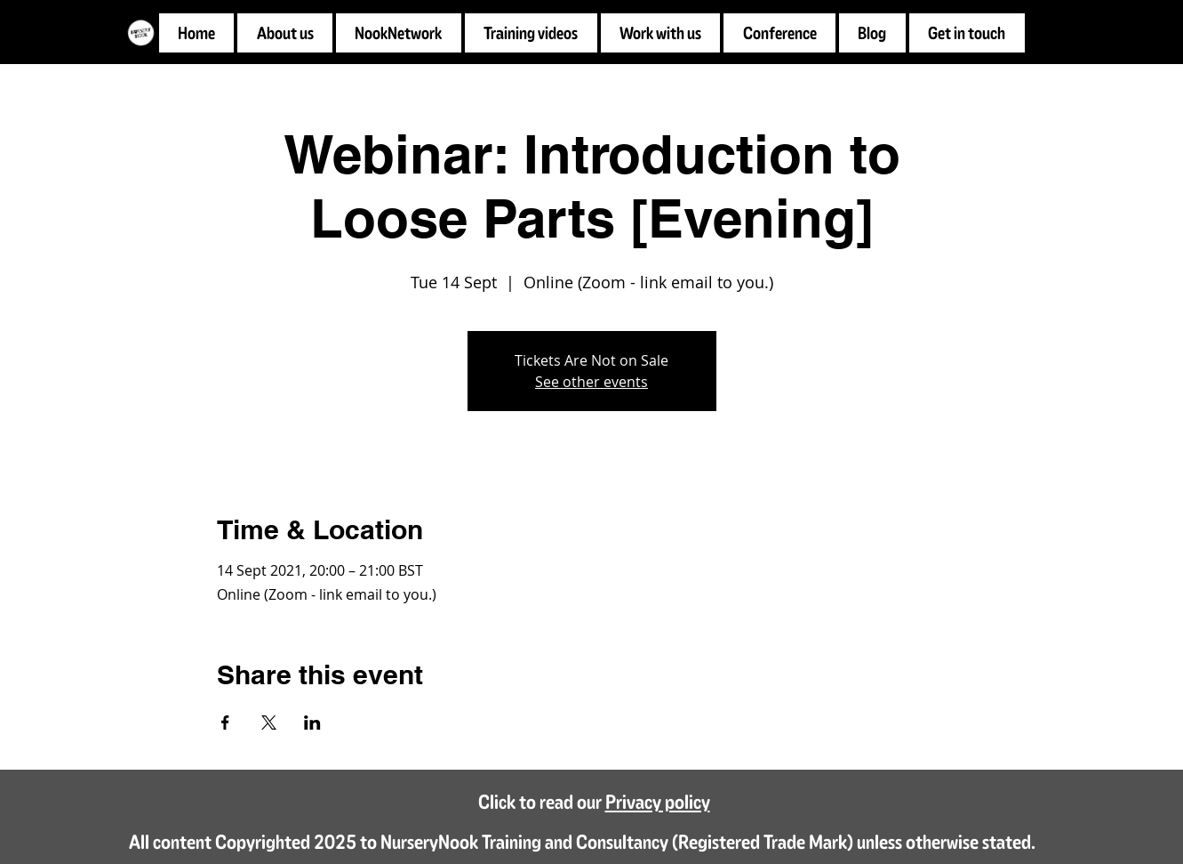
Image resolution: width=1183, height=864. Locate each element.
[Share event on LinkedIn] (312, 722)
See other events (591, 382)
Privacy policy (657, 801)
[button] (661, 33)
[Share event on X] (268, 722)
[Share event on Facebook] (225, 722)
